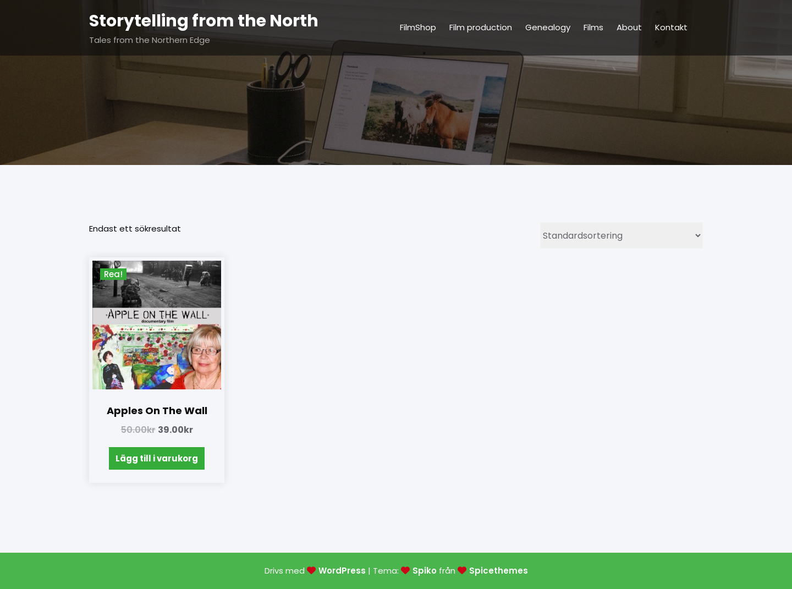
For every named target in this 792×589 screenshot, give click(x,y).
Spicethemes (498, 570)
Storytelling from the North (203, 20)
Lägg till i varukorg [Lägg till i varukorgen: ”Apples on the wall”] (157, 458)
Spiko (425, 570)
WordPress (342, 570)
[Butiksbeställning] (621, 235)
